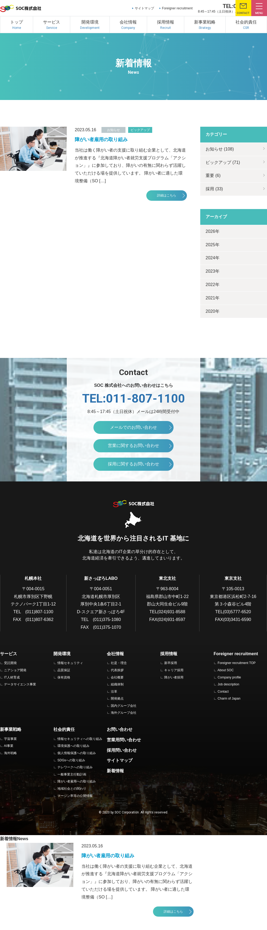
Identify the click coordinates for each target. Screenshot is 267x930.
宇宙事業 (10, 739)
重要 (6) (213, 175)
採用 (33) (214, 189)
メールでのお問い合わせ (133, 427)
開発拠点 (117, 698)
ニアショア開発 (15, 670)
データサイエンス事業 (20, 684)
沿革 (114, 691)
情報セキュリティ (70, 663)
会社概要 (117, 677)
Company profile (229, 677)
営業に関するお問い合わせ (133, 445)
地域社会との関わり (71, 788)
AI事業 (8, 746)
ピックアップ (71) (223, 162)
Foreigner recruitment (177, 8)
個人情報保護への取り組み (76, 753)
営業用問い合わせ (124, 740)
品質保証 (63, 670)
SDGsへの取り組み (71, 760)
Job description (228, 684)
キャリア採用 (173, 670)
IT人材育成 (12, 677)
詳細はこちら (166, 195)
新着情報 (115, 771)
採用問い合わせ (122, 750)
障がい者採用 (173, 677)
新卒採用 (170, 663)
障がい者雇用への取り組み (76, 781)
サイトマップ (144, 8)
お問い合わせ (119, 729)
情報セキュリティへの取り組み (79, 739)
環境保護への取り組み (73, 746)
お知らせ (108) (220, 149)
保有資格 (63, 677)
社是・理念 (119, 663)
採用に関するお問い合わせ (133, 464)
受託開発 (10, 663)
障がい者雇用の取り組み (101, 139)
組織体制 (117, 684)
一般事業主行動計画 (71, 774)
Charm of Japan (229, 698)
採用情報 (168, 653)
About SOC (225, 670)
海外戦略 (10, 753)
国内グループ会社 (123, 706)
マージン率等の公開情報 (75, 796)
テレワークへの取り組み (75, 767)
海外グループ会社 (123, 713)
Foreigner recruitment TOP (237, 663)
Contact (223, 691)
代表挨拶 (117, 670)
